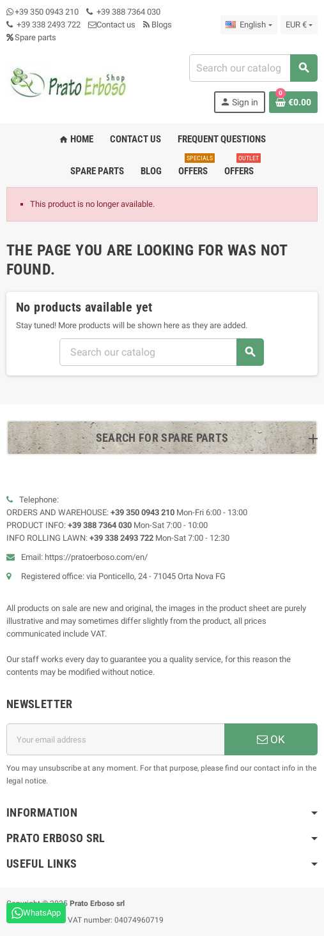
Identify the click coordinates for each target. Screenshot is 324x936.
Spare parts (31, 37)
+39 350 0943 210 (47, 12)
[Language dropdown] (248, 24)
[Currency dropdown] (299, 24)
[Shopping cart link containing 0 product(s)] (293, 102)
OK (271, 739)
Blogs (157, 24)
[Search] (253, 68)
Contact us (111, 24)
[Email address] (115, 739)
